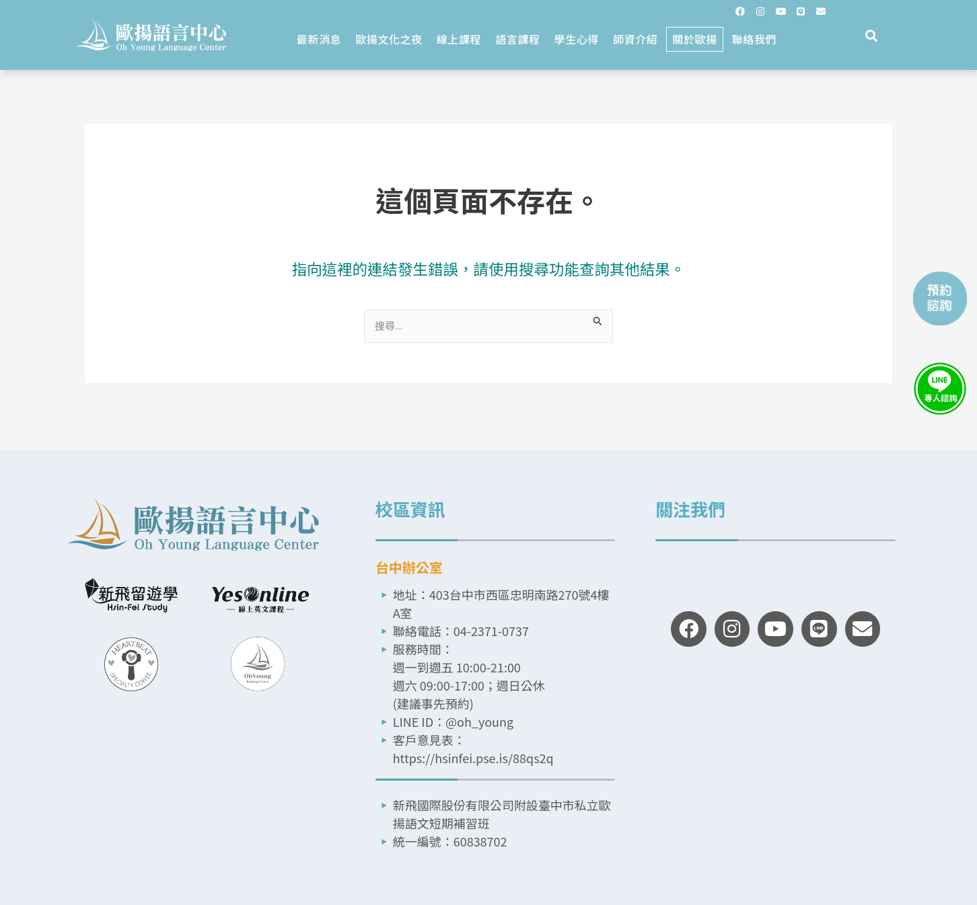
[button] (872, 36)
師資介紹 (635, 39)
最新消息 (319, 39)
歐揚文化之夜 (389, 39)
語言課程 (517, 39)
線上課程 (459, 39)
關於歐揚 (694, 39)
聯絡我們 (754, 39)
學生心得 (576, 39)
